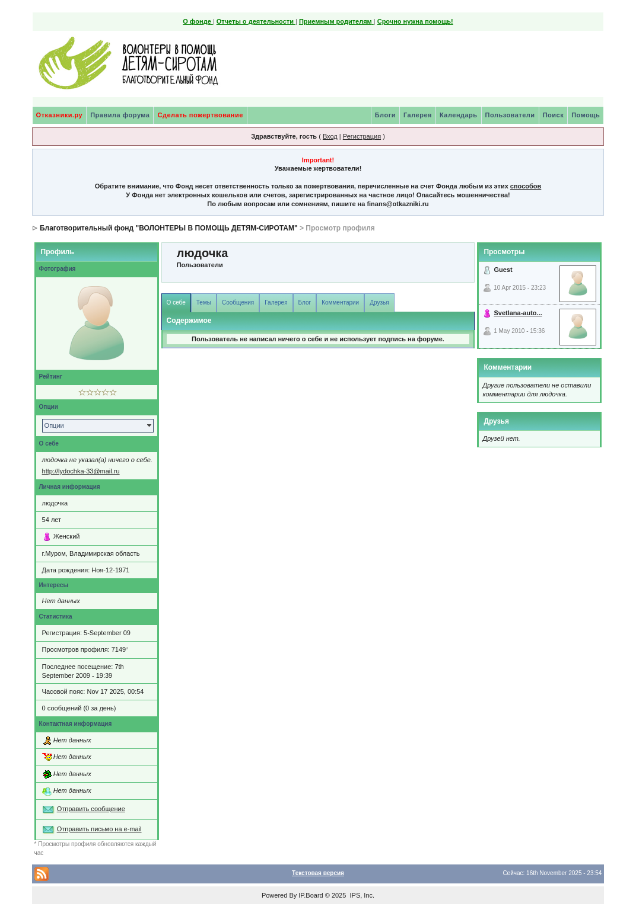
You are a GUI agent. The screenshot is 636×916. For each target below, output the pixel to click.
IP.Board (310, 895)
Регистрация (362, 136)
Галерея (417, 114)
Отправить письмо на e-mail (99, 828)
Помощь (585, 114)
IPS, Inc (361, 895)
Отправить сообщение (91, 808)
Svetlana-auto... (518, 312)
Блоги (385, 114)
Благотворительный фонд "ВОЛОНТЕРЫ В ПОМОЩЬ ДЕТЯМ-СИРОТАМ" (169, 228)
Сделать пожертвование (200, 114)
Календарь (459, 114)
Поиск (553, 114)
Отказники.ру (59, 114)
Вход (330, 136)
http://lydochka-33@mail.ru (81, 471)
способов (525, 186)
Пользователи (510, 114)
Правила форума (120, 114)
